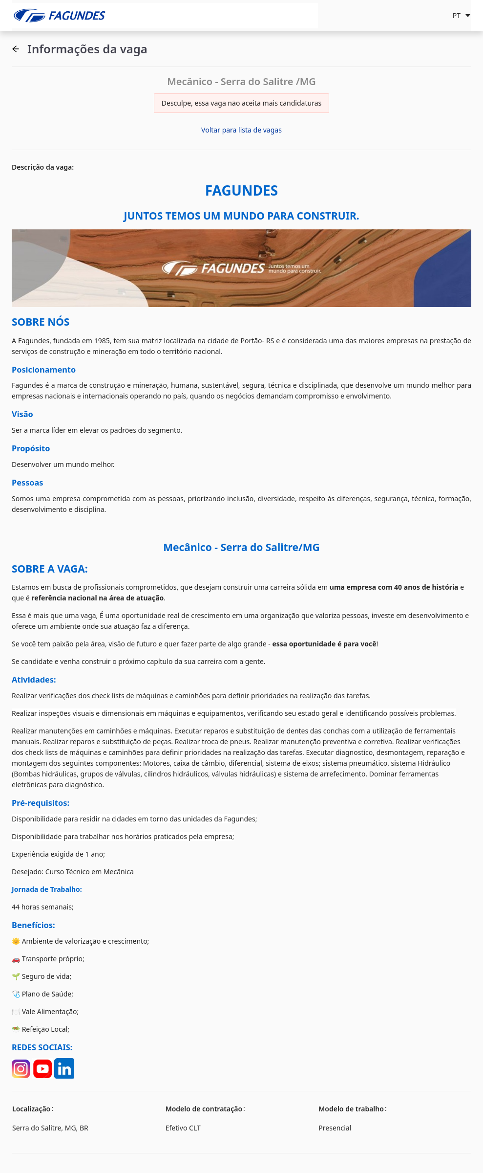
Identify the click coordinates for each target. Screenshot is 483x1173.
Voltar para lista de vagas (241, 129)
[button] (16, 49)
